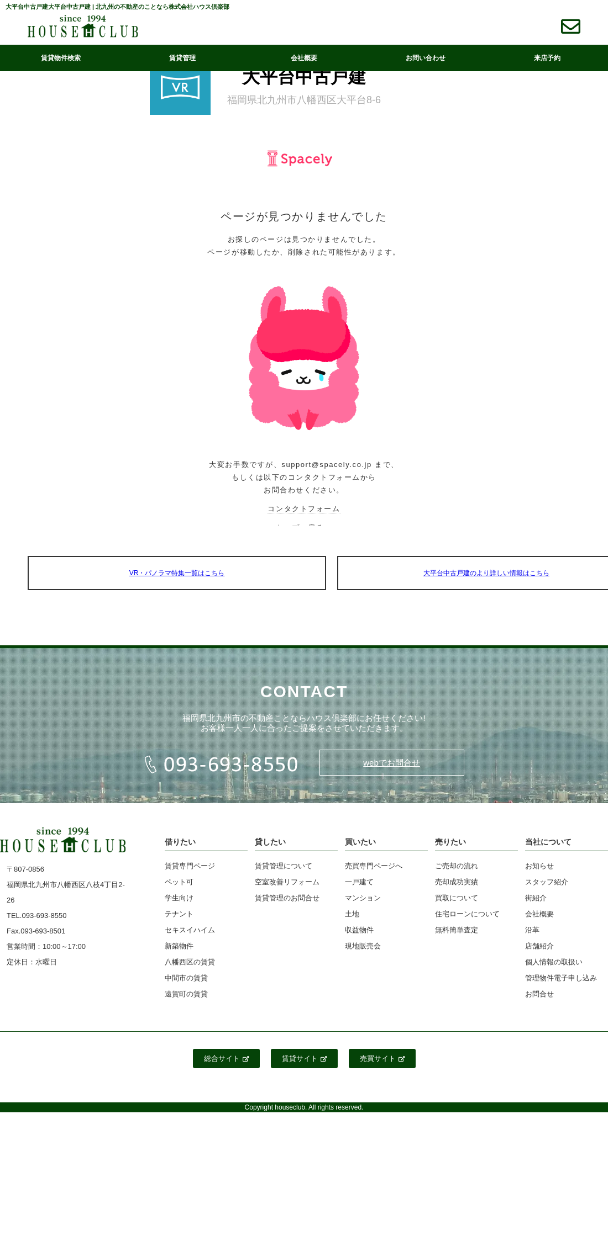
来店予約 (547, 58)
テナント (179, 914)
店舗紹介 (539, 946)
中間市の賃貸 (186, 978)
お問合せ (539, 994)
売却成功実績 (456, 882)
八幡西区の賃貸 (190, 962)
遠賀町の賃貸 (186, 994)
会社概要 (304, 58)
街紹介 (536, 898)
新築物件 (179, 946)
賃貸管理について (283, 866)
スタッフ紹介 (546, 882)
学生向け (179, 898)
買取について (456, 898)
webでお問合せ (391, 762)
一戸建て (359, 882)
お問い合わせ (425, 58)
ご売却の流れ (456, 866)
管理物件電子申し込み (561, 978)
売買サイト (382, 1058)
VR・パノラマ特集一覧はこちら (177, 573)
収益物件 (359, 930)
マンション (363, 898)
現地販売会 (363, 946)
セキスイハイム (190, 930)
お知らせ (539, 866)
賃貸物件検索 (61, 58)
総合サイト (226, 1058)
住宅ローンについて (467, 914)
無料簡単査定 (456, 930)
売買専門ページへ (373, 866)
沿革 (532, 930)
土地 (352, 914)
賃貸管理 (182, 58)
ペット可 (179, 882)
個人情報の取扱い (554, 962)
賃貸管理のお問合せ (287, 898)
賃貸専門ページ (190, 866)
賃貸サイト (304, 1058)
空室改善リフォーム (287, 882)
